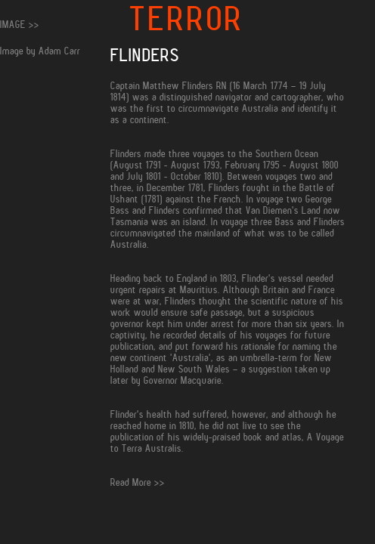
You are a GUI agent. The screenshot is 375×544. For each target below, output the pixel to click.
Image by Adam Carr (40, 51)
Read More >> (137, 482)
